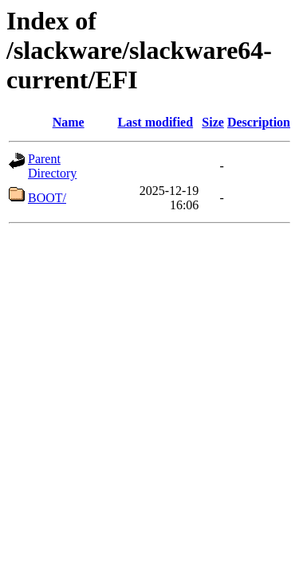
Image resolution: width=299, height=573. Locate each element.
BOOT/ (47, 198)
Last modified (155, 122)
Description (258, 122)
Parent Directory (52, 166)
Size (213, 122)
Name (69, 122)
